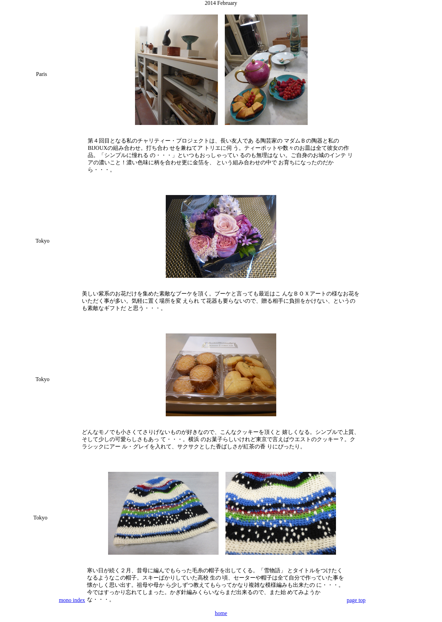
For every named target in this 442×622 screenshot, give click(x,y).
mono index (72, 600)
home (221, 613)
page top (356, 600)
